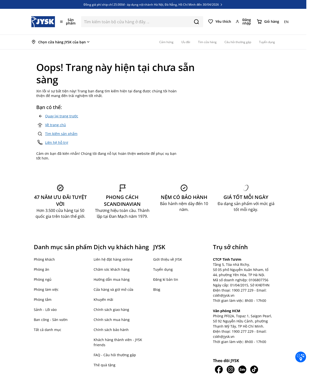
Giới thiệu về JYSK (167, 259)
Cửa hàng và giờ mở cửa (113, 289)
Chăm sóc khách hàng (112, 269)
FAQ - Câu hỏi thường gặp (115, 355)
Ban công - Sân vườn (51, 319)
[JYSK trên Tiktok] (254, 369)
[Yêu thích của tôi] (219, 21)
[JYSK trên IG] (230, 369)
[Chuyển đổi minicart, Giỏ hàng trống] (268, 21)
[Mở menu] (68, 21)
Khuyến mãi (103, 299)
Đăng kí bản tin (165, 279)
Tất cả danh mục (47, 329)
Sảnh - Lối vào (45, 309)
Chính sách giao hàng (111, 309)
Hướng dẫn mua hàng (112, 279)
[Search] (196, 21)
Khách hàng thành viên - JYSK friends (118, 342)
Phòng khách (44, 259)
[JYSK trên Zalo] (242, 369)
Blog (156, 289)
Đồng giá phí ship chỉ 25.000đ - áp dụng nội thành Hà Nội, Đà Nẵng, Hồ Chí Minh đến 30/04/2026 (153, 4)
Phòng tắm (42, 299)
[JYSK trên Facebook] (219, 369)
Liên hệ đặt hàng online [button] (113, 259)
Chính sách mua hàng (112, 319)
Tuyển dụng (163, 269)
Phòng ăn (41, 269)
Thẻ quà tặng (104, 365)
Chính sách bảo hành (111, 329)
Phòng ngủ (42, 279)
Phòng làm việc (46, 289)
